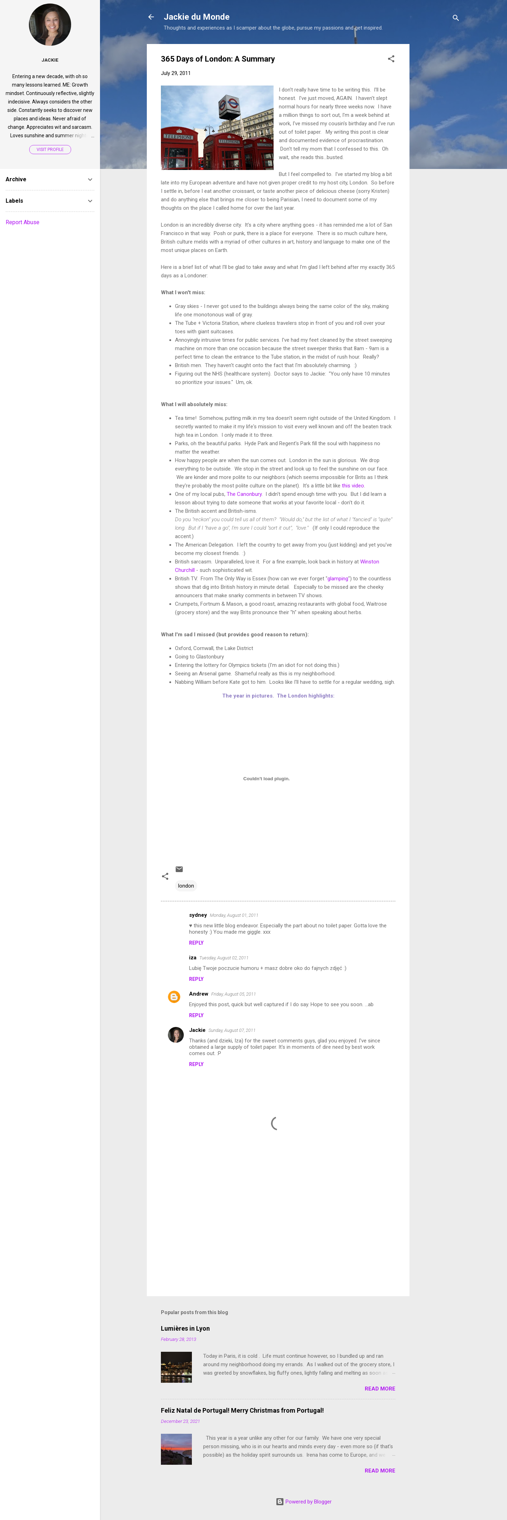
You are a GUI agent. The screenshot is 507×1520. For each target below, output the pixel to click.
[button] (391, 60)
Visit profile (50, 149)
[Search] (456, 19)
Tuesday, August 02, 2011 (224, 957)
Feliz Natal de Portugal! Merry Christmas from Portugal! (242, 1410)
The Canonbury (244, 494)
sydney (198, 915)
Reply (196, 943)
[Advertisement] (437, 149)
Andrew (198, 994)
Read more (380, 1389)
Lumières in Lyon (185, 1328)
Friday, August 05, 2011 (233, 994)
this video (353, 486)
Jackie (197, 1030)
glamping (337, 578)
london (186, 886)
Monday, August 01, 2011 (234, 915)
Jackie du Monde (197, 17)
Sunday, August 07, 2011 (232, 1030)
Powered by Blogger (304, 1502)
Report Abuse (22, 222)
